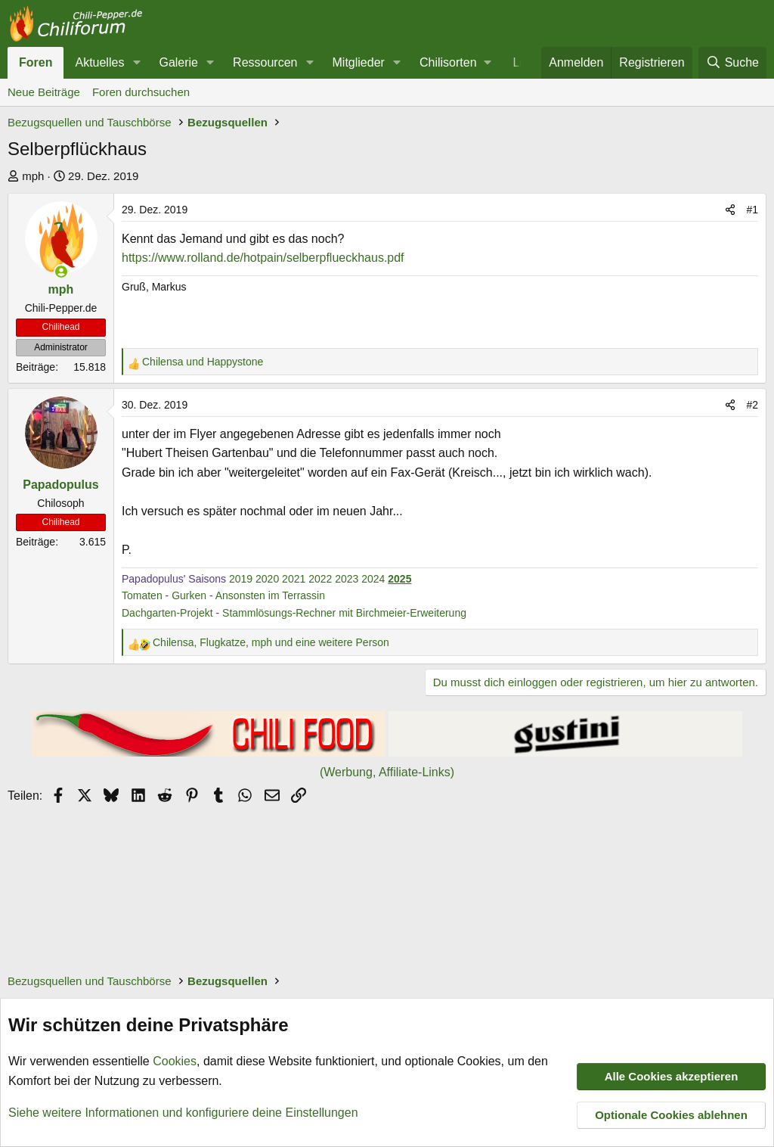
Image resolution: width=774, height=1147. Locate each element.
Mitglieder (359, 62)
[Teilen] (730, 209)
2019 (240, 579)
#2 (752, 405)
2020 (267, 579)
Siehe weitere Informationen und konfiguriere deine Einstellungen (183, 1111)
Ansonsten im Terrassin (270, 595)
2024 (373, 579)
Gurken (189, 595)
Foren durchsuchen (141, 91)
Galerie (178, 62)
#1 (752, 210)
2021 (293, 579)
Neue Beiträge (44, 91)
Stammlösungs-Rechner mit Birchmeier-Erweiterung (344, 613)
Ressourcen (265, 62)
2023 (346, 579)
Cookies (175, 1061)
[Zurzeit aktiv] (61, 271)
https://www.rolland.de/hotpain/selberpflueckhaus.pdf (263, 257)
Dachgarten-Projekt (167, 613)
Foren (35, 62)
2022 (320, 579)
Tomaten (142, 595)
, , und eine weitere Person (271, 642)
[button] (136, 63)
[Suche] (732, 63)
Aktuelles (99, 62)
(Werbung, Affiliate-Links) (387, 772)
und (202, 362)
